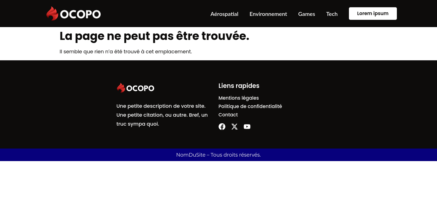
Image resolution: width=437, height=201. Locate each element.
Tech (332, 13)
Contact (228, 115)
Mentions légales (239, 98)
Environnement (268, 13)
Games (306, 13)
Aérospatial (224, 13)
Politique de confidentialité (250, 106)
